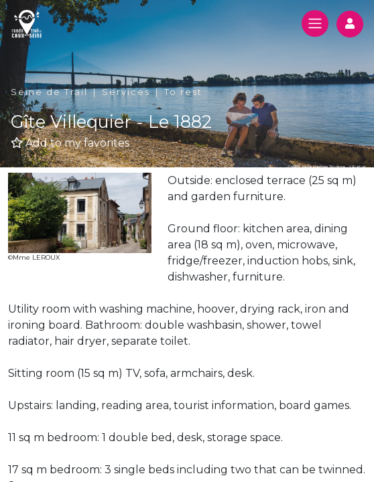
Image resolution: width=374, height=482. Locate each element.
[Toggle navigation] (315, 23)
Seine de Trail (49, 92)
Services (126, 92)
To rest (183, 92)
